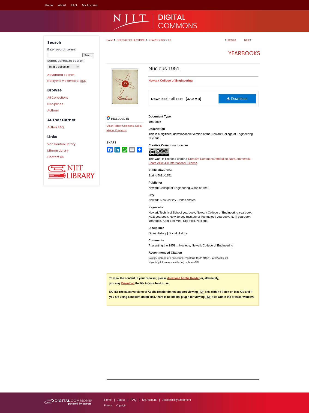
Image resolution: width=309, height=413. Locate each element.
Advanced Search (61, 75)
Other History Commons (120, 125)
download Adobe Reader (183, 278)
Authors (53, 110)
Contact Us (55, 157)
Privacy (108, 405)
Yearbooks (244, 53)
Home (110, 40)
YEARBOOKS (157, 40)
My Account (149, 399)
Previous (232, 39)
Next (246, 39)
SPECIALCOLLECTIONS (131, 40)
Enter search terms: (61, 49)
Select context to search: (65, 61)
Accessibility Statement (176, 399)
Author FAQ (55, 127)
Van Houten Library (61, 144)
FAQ (133, 399)
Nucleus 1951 (164, 68)
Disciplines (55, 104)
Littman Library (58, 150)
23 (169, 40)
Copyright (121, 405)
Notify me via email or (66, 81)
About (121, 399)
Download (237, 99)
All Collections (57, 97)
